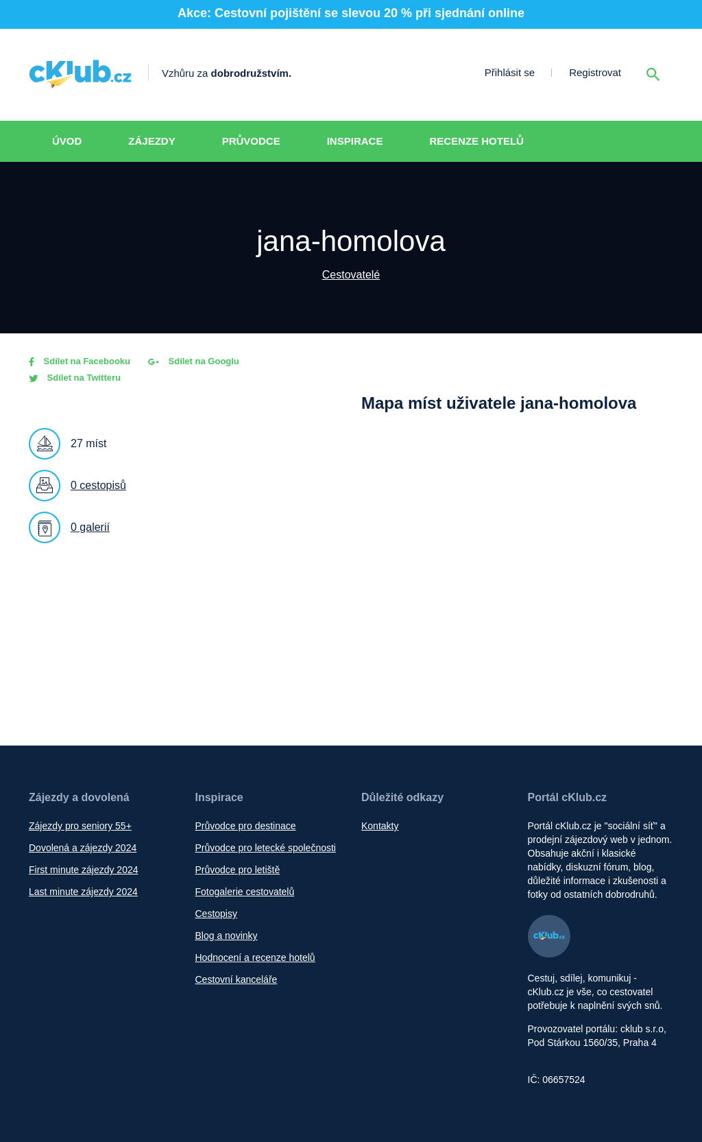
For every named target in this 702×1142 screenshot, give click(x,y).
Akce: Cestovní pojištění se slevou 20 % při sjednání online (351, 13)
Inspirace (355, 141)
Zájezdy (151, 141)
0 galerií (90, 527)
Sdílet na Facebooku (79, 361)
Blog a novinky (226, 935)
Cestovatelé (351, 275)
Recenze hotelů (476, 141)
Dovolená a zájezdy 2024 (82, 847)
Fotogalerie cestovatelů (245, 891)
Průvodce (251, 141)
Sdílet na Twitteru (75, 377)
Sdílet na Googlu (193, 361)
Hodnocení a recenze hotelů (255, 957)
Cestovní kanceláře (236, 979)
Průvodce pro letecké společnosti (265, 847)
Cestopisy (216, 913)
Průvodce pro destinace (245, 825)
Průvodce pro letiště (237, 869)
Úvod (67, 141)
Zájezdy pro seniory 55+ (80, 825)
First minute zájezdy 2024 (83, 869)
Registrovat (595, 72)
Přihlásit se (510, 72)
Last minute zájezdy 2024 (83, 891)
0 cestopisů (98, 485)
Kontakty (379, 825)
